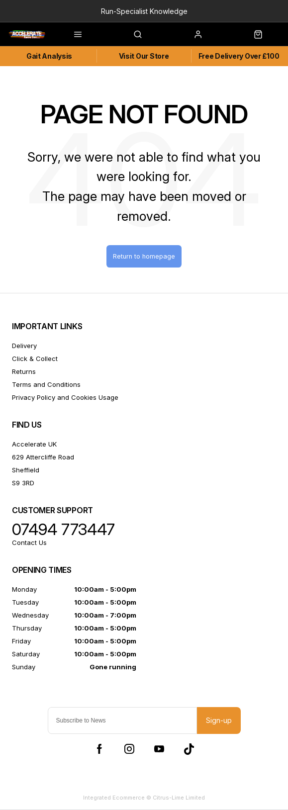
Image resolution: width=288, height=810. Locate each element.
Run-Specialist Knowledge (144, 11)
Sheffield (25, 470)
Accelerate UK (34, 444)
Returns (24, 371)
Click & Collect (35, 358)
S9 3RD (23, 483)
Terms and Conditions (46, 384)
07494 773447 (63, 529)
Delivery (24, 346)
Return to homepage (144, 256)
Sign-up (219, 720)
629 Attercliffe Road (43, 457)
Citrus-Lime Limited (179, 797)
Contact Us (29, 542)
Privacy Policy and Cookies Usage (65, 397)
